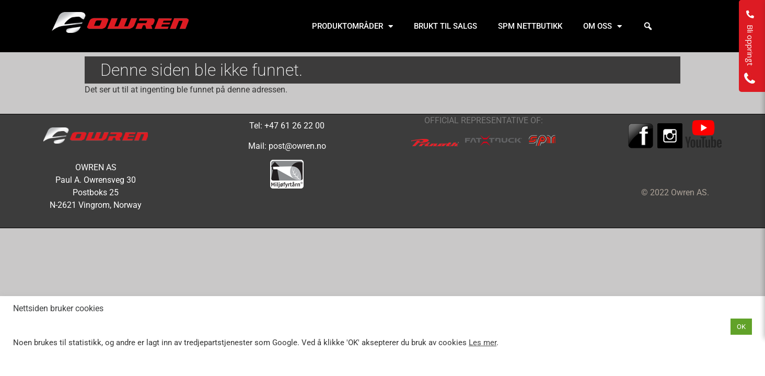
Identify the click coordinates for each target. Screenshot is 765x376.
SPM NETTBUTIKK (530, 26)
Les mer (482, 342)
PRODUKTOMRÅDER (352, 26)
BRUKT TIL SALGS (445, 26)
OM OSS (602, 26)
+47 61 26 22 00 (294, 126)
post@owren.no (297, 146)
